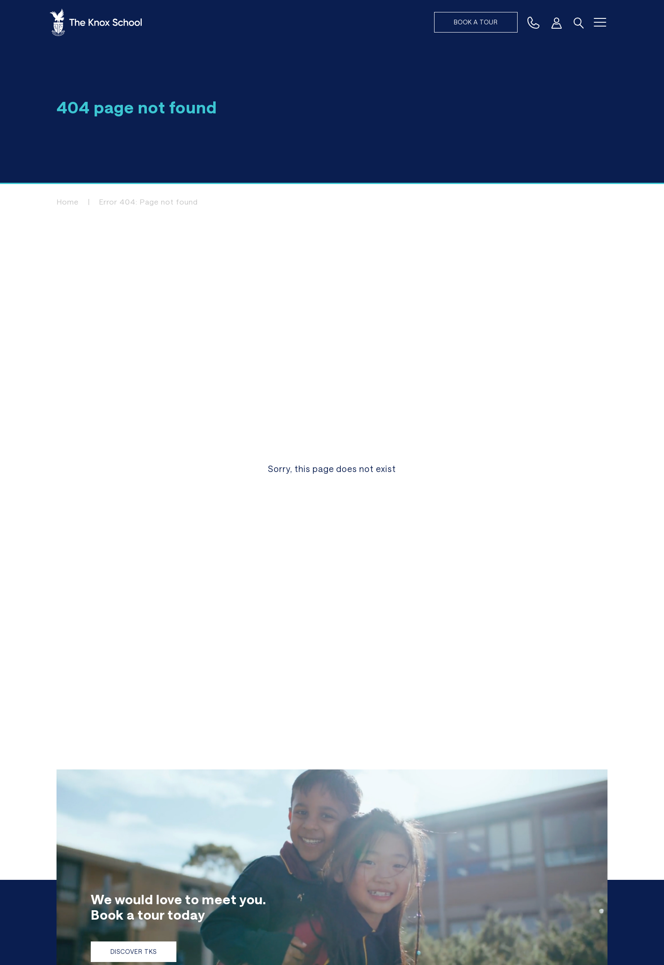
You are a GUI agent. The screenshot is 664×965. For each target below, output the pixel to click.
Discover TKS (133, 951)
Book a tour (476, 22)
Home (68, 201)
